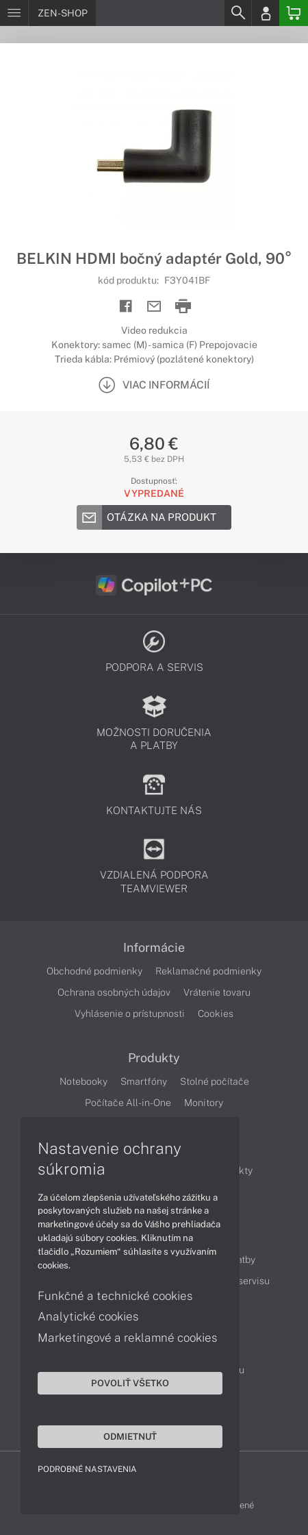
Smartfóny (143, 1081)
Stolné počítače (214, 1081)
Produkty (154, 1058)
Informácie (154, 948)
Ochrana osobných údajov (113, 992)
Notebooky (83, 1081)
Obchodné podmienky (94, 971)
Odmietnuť (130, 1436)
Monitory (203, 1102)
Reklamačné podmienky (208, 971)
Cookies (215, 1013)
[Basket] (293, 13)
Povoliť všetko (130, 1382)
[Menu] (14, 13)
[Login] (265, 13)
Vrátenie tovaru (217, 992)
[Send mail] (154, 306)
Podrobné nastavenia (87, 1469)
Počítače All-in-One (128, 1102)
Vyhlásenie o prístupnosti (130, 1013)
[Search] (237, 13)
